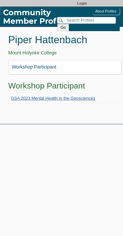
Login (82, 3)
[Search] (86, 20)
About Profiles (105, 11)
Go (63, 27)
